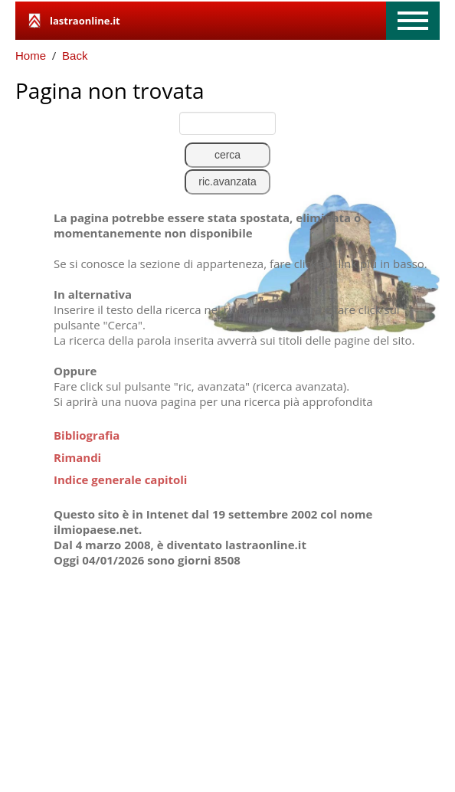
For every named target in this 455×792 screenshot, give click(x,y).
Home (30, 55)
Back (74, 55)
